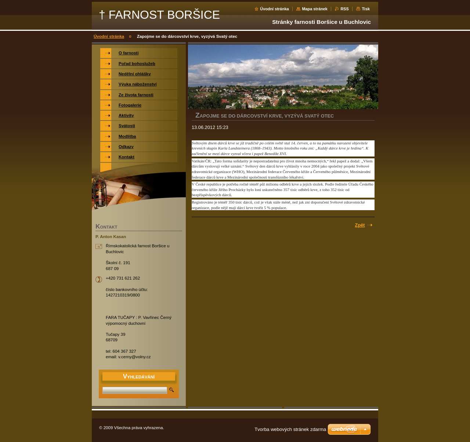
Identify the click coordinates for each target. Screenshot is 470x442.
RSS (344, 9)
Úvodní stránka (274, 9)
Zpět (360, 225)
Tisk (366, 9)
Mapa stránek (315, 9)
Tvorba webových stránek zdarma (290, 429)
